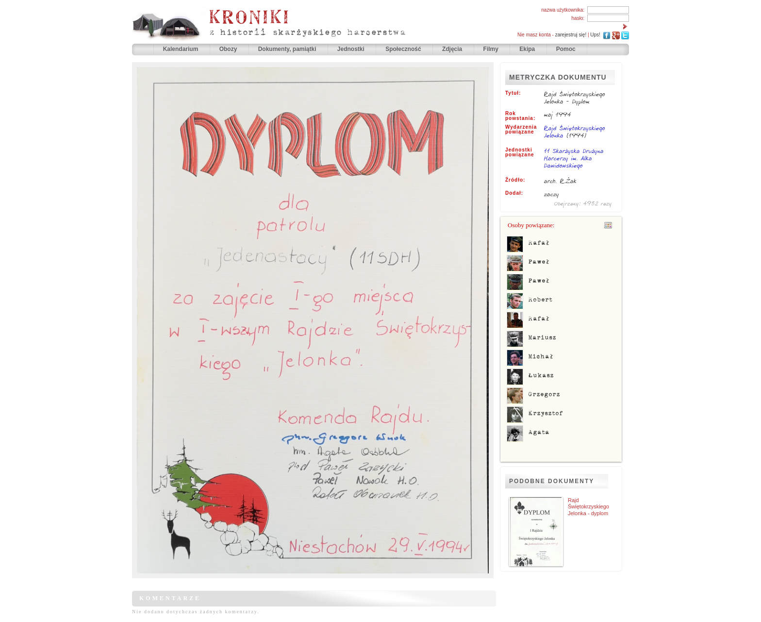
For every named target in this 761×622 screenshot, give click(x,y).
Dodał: (514, 193)
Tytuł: (513, 93)
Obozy (229, 49)
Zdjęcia (453, 49)
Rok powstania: (520, 116)
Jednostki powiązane (519, 152)
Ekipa (527, 49)
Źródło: (515, 180)
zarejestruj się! (570, 34)
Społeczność (404, 49)
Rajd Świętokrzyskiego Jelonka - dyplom (588, 506)
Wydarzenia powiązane (521, 129)
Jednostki (351, 49)
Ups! (595, 34)
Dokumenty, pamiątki (288, 49)
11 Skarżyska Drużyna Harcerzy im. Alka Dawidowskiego (574, 158)
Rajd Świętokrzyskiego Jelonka (574, 131)
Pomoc (566, 49)
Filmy (490, 49)
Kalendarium (181, 49)
